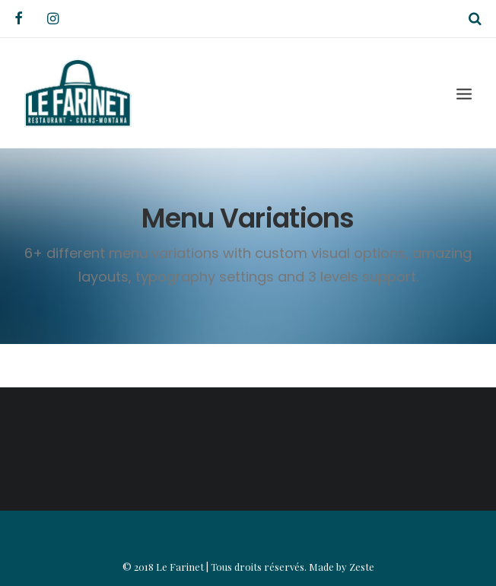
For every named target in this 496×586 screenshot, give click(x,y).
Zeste (361, 566)
